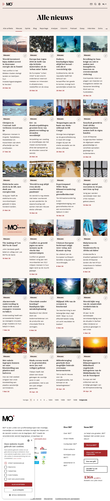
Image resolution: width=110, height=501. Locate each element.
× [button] (31, 440)
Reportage (44, 28)
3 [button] (37, 400)
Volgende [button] (83, 400)
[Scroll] (106, 29)
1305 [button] (57, 400)
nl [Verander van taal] (104, 4)
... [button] (46, 400)
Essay (82, 28)
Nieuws (19, 28)
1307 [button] (69, 400)
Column (64, 28)
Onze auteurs (69, 449)
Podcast (73, 28)
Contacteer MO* (70, 444)
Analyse (54, 28)
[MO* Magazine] (9, 4)
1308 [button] (75, 400)
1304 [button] (50, 400)
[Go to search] (95, 4)
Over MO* (68, 433)
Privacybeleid (35, 499)
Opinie (27, 28)
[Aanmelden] (99, 4)
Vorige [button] (25, 400)
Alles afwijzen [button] (18, 490)
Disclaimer (48, 499)
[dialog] (18, 468)
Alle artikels (8, 28)
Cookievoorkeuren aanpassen (67, 499)
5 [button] (44, 400)
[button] (18, 495)
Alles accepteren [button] (18, 484)
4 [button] (40, 400)
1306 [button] (63, 400)
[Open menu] (4, 4)
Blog (35, 28)
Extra (100, 28)
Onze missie (69, 439)
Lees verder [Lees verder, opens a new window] (17, 458)
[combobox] (28, 440)
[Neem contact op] (91, 4)
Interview (91, 28)
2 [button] (34, 400)
